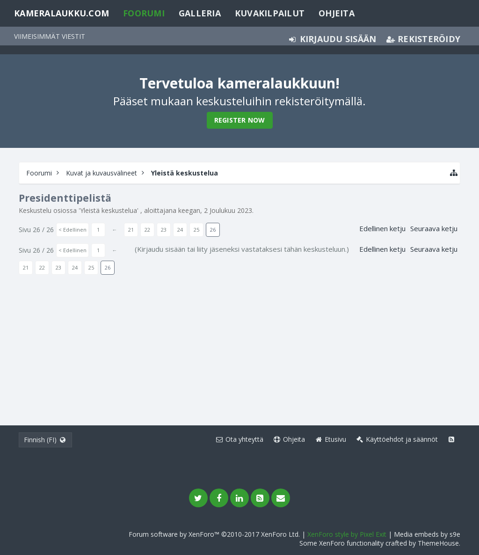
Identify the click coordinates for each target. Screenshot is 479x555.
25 (196, 229)
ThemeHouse (438, 543)
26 (213, 229)
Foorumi (144, 13)
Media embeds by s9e (427, 534)
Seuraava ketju (433, 228)
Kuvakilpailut (270, 13)
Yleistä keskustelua (108, 210)
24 (180, 229)
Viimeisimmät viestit (49, 36)
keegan (189, 210)
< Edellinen (72, 229)
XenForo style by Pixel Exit (346, 534)
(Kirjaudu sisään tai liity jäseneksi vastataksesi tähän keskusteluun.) (242, 249)
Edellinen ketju (382, 228)
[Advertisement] (239, 345)
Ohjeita (337, 13)
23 (164, 229)
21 (131, 229)
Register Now (239, 120)
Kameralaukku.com (61, 13)
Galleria (200, 13)
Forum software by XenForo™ (214, 534)
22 (147, 229)
